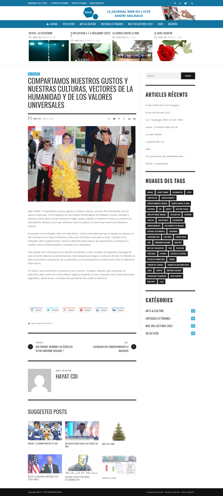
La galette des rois (155, 141)
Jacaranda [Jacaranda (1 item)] (173, 231)
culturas (34, 323)
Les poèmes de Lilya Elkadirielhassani (164, 156)
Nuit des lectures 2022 (159, 326)
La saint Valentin (163, 33)
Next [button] (197, 47)
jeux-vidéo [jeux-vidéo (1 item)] (167, 237)
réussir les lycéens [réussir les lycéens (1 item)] (178, 253)
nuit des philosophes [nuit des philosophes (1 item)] (155, 248)
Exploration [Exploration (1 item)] (175, 214)
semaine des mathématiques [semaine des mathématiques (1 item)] (178, 265)
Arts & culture (155, 311)
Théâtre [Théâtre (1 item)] (159, 270)
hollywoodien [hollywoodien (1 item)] (178, 220)
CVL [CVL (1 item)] (160, 209)
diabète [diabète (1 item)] (169, 209)
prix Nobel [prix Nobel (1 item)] (151, 253)
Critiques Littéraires (158, 318)
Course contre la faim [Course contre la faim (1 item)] (180, 203)
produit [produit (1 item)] (163, 253)
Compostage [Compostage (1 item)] (152, 198)
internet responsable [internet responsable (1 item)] (156, 231)
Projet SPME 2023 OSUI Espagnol (162, 105)
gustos (41, 323)
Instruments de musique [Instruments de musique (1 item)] (174, 226)
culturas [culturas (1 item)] (151, 209)
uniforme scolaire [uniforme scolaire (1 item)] (174, 270)
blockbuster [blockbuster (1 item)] (178, 192)
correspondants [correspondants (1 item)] (168, 198)
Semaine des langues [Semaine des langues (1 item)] (155, 265)
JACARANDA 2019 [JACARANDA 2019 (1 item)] (153, 237)
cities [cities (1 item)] (189, 192)
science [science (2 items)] (172, 259)
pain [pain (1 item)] (170, 248)
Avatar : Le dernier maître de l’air (43, 449)
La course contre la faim (125, 33)
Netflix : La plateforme (40, 33)
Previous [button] (25, 47)
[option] (49, 46)
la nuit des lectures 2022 (158, 112)
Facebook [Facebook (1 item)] (187, 214)
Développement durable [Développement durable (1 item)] (156, 214)
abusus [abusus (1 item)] (150, 192)
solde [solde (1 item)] (149, 270)
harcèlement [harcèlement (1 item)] (163, 220)
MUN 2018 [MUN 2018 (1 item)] (178, 242)
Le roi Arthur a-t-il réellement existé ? (90, 34)
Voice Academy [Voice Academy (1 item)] (176, 276)
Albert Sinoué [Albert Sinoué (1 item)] (162, 192)
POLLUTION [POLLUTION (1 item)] (180, 248)
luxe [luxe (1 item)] (149, 242)
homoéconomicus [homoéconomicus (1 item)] (153, 226)
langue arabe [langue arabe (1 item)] (181, 237)
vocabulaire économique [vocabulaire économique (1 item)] (156, 276)
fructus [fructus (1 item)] (150, 220)
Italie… (149, 148)
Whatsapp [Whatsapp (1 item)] (151, 281)
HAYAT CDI (37, 37)
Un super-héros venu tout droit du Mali (81, 451)
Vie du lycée (34, 74)
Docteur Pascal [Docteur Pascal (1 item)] (182, 209)
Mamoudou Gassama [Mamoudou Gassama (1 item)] (162, 242)
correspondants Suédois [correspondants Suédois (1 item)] (157, 203)
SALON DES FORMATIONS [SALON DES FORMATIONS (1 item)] (156, 259)
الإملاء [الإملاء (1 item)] (162, 281)
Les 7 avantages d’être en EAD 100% (164, 119)
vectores (48, 323)
